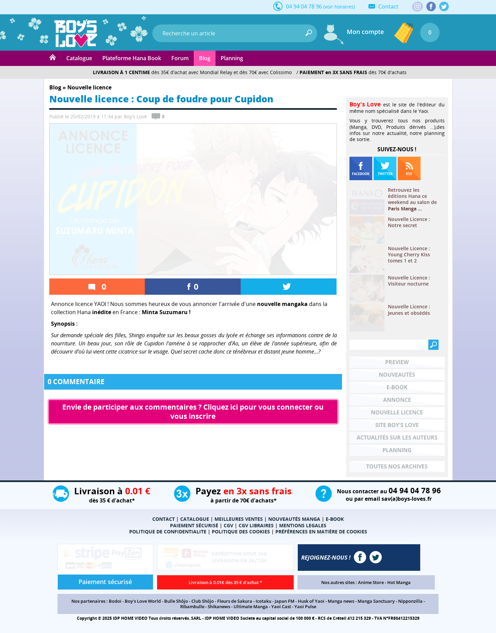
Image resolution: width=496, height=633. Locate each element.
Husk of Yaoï (311, 601)
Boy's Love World (143, 601)
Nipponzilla (410, 601)
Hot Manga (399, 582)
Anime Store (371, 582)
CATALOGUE (194, 519)
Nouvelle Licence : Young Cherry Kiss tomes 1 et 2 (409, 254)
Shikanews (219, 606)
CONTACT (163, 519)
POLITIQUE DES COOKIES (241, 531)
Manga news (341, 601)
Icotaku (263, 601)
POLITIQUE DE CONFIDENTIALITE (167, 531)
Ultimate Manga (251, 606)
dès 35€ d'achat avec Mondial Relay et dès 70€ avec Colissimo (192, 72)
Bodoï (115, 601)
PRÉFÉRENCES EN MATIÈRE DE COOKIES (321, 531)
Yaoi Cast (281, 606)
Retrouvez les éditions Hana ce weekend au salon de (412, 199)
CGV (228, 525)
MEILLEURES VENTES (239, 519)
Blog (204, 58)
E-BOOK (335, 519)
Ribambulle (192, 606)
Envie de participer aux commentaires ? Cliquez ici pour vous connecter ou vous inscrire (193, 411)
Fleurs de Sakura (234, 601)
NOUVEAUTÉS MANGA (294, 519)
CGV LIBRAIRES (256, 525)
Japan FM (284, 601)
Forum (180, 58)
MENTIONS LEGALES (302, 525)
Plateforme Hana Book (131, 58)
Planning (232, 58)
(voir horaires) (339, 6)
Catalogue (79, 58)
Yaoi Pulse (305, 606)
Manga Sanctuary (376, 601)
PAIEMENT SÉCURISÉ (194, 525)
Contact (388, 6)
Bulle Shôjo (176, 601)
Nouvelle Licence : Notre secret (409, 222)
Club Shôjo (202, 601)
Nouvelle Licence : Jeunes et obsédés (409, 310)
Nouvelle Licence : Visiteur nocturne (409, 281)
